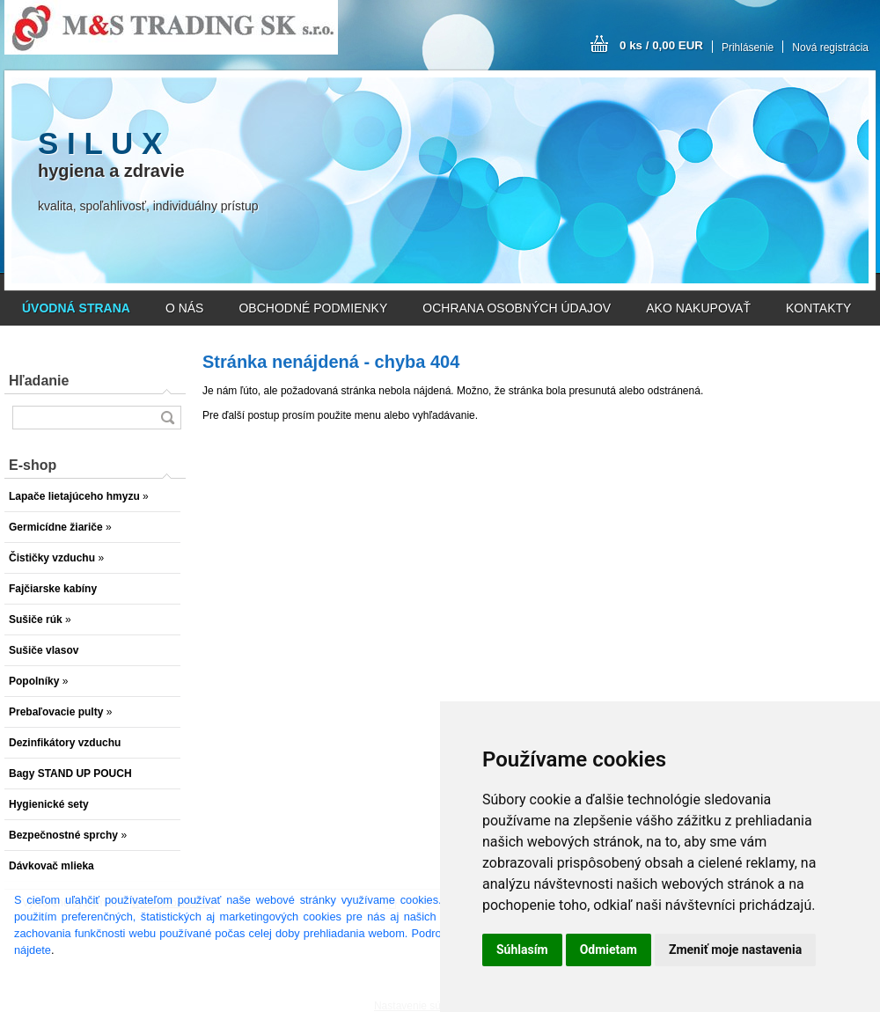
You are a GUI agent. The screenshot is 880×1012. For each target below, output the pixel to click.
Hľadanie (39, 380)
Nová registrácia (830, 47)
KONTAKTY (818, 308)
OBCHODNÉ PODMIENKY (312, 308)
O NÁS (184, 308)
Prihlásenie (748, 47)
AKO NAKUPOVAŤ (698, 308)
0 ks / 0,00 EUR (661, 45)
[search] (167, 418)
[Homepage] (76, 308)
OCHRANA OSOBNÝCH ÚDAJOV (516, 308)
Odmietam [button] (608, 949)
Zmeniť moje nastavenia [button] (735, 949)
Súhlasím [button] (522, 949)
